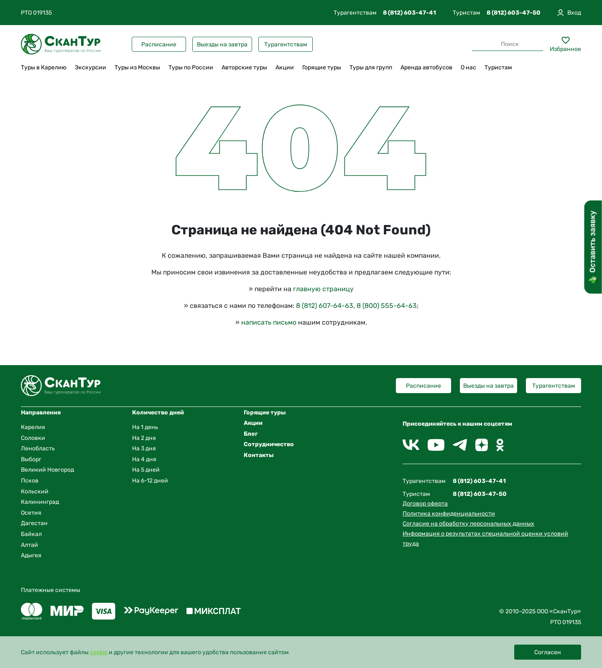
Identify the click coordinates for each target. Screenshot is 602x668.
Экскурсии (90, 67)
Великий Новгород (47, 469)
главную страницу (323, 289)
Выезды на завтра (222, 44)
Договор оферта (425, 503)
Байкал (31, 534)
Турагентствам (285, 44)
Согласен (547, 652)
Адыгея (31, 555)
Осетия (31, 512)
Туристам (498, 67)
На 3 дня (144, 448)
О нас (468, 67)
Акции (284, 67)
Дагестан (34, 523)
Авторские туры (244, 67)
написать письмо (268, 322)
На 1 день (145, 427)
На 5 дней (146, 469)
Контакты (259, 455)
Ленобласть (38, 448)
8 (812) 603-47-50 (514, 12)
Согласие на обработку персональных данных (468, 523)
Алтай (29, 545)
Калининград (40, 501)
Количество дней (158, 412)
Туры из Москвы (137, 67)
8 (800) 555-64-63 (387, 306)
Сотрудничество (269, 444)
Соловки (33, 438)
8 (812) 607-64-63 (324, 306)
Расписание (158, 44)
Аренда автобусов (426, 67)
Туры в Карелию (43, 67)
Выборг (31, 459)
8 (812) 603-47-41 (409, 12)
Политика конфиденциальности (449, 513)
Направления (41, 412)
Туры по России (190, 67)
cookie (98, 652)
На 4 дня (144, 459)
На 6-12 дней (150, 480)
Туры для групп (370, 67)
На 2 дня (144, 438)
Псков (29, 480)
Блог (251, 433)
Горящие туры (321, 67)
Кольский (34, 491)
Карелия (33, 427)
